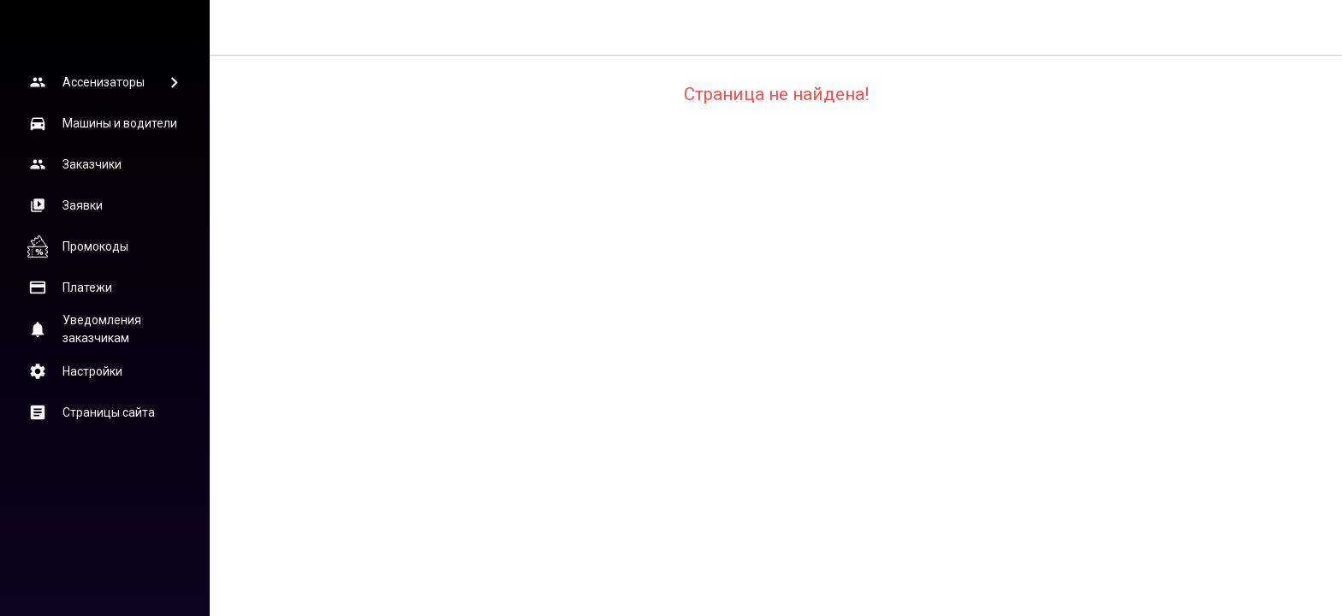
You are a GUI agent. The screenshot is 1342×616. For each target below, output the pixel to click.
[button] (104, 82)
